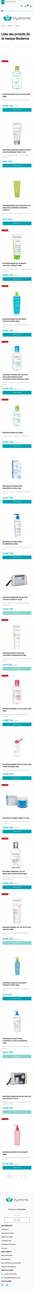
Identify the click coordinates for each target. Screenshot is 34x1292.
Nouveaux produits (7, 1233)
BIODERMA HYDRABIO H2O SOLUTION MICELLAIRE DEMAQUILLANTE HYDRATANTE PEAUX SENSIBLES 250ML (16, 377)
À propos (4, 1248)
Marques (14, 1)
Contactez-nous (7, 1)
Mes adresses (5, 1259)
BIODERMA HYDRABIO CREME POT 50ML (16, 818)
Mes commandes (6, 1255)
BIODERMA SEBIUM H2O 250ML (13, 432)
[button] (27, 6)
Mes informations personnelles (11, 1263)
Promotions (5, 1229)
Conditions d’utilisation (8, 1244)
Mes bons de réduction (8, 1267)
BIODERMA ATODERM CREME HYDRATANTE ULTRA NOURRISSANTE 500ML (15, 1041)
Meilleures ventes (7, 1237)
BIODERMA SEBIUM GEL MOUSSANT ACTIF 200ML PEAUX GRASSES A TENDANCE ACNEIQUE (17, 208)
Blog (11, 1)
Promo (3, 1)
